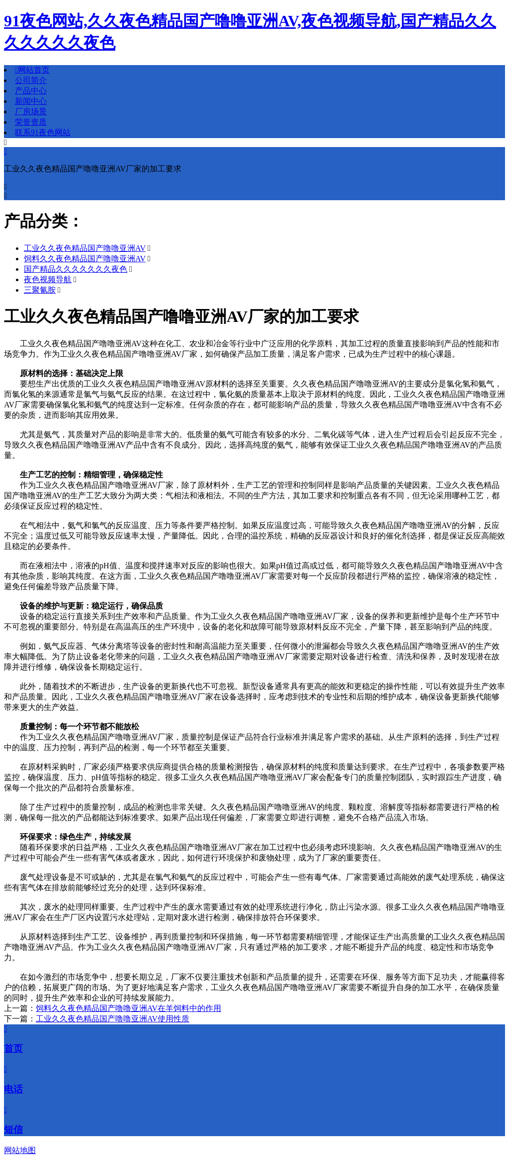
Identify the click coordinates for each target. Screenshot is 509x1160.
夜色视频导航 (48, 279)
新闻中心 (31, 101)
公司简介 (31, 80)
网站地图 (20, 1150)
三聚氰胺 (40, 290)
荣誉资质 (31, 122)
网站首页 (32, 70)
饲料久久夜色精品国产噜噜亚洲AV (85, 258)
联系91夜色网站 (43, 132)
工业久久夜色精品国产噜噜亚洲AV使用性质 (112, 1018)
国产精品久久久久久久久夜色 (75, 269)
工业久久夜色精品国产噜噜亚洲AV (85, 248)
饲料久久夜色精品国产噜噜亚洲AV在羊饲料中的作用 (128, 1008)
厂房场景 (31, 111)
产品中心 (31, 90)
